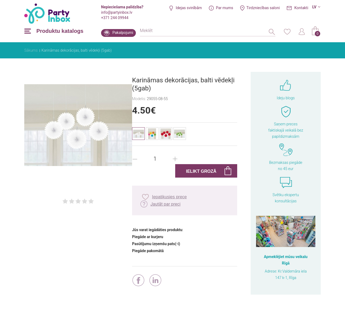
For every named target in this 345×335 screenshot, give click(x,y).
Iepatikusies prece (169, 197)
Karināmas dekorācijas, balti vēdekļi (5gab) (77, 50)
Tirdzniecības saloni (263, 8)
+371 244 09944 (114, 18)
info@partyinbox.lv (116, 12)
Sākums (31, 50)
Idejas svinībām (189, 8)
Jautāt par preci (165, 204)
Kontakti (301, 8)
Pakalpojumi (122, 32)
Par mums (224, 8)
